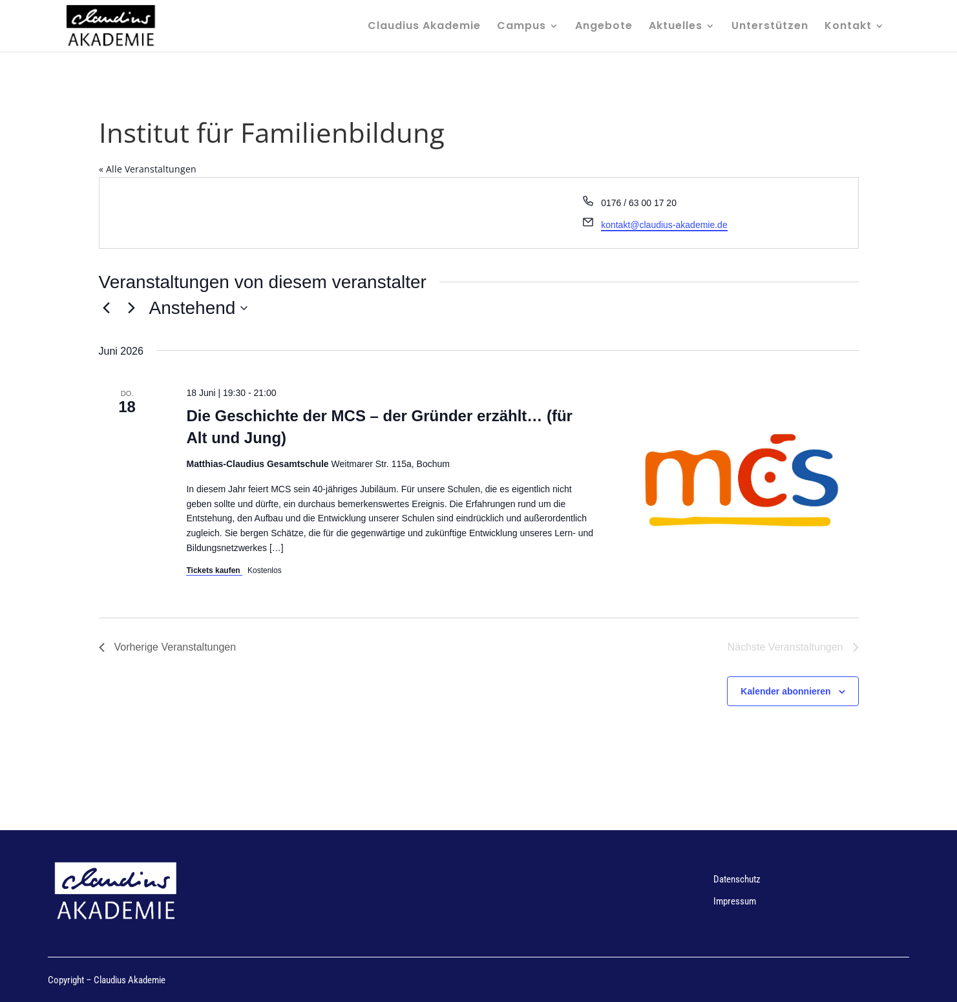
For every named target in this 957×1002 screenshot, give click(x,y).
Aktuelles (675, 27)
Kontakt (848, 27)
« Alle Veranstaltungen (147, 169)
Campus (521, 27)
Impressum (734, 901)
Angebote (604, 27)
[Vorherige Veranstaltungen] (106, 308)
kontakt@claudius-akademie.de (664, 225)
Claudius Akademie (424, 27)
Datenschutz (737, 879)
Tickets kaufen (214, 570)
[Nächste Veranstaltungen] (132, 308)
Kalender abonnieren (785, 691)
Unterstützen (769, 27)
